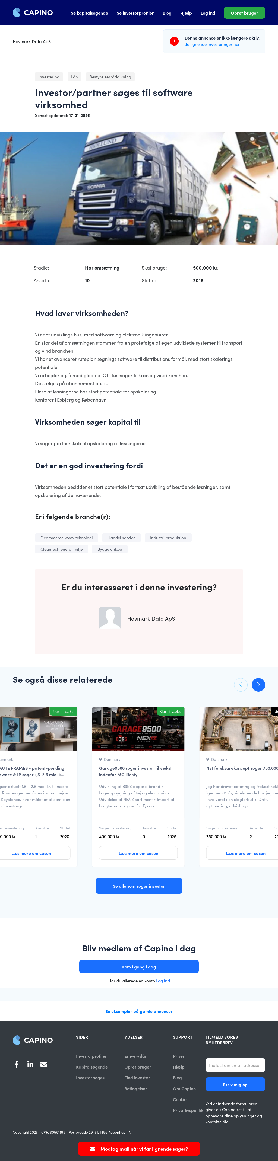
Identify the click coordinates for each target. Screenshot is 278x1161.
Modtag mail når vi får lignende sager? (139, 1148)
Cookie (180, 1100)
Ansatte (42, 827)
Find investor (137, 1078)
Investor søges (90, 1078)
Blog (167, 13)
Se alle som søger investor (139, 886)
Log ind (208, 13)
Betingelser (135, 1089)
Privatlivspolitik (188, 1111)
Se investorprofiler (135, 13)
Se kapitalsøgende (89, 13)
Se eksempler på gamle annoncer (139, 1011)
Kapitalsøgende (92, 1067)
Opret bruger (244, 13)
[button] (241, 685)
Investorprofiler (91, 1056)
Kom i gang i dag (139, 967)
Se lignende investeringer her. (213, 44)
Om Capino (184, 1089)
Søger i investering (115, 827)
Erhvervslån (135, 1056)
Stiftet (65, 827)
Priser (178, 1056)
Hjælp (186, 13)
